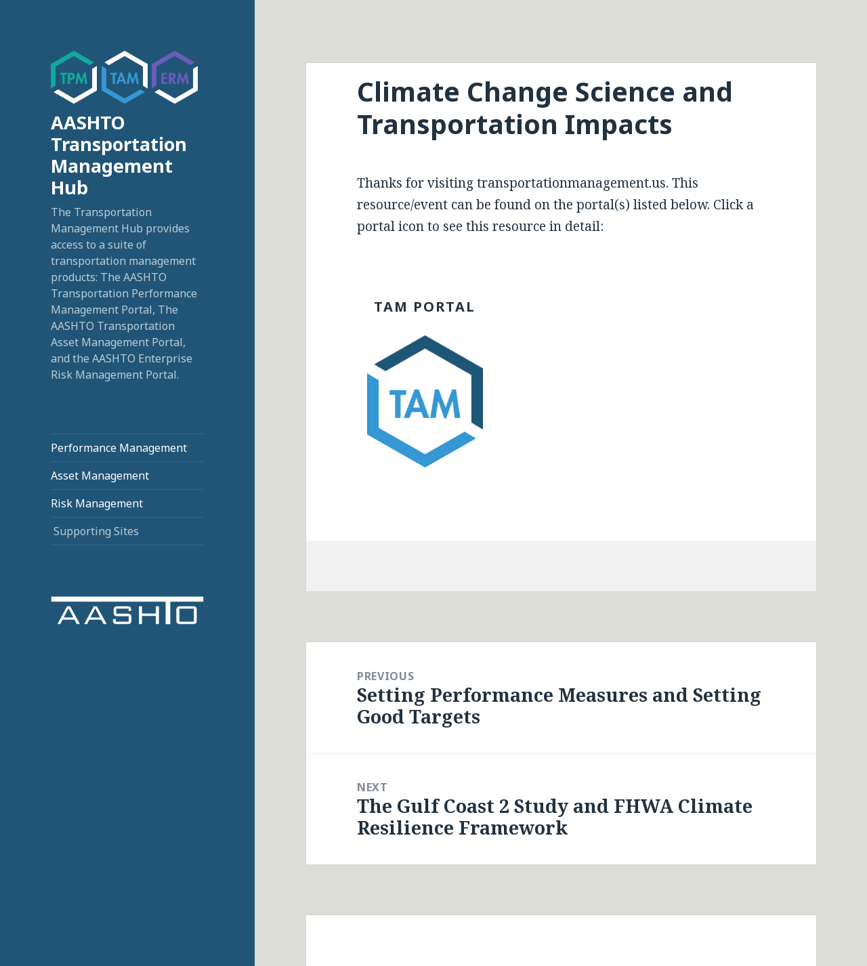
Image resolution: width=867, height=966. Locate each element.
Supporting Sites (96, 531)
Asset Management (100, 475)
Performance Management (119, 447)
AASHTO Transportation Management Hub (119, 155)
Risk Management (97, 503)
